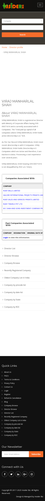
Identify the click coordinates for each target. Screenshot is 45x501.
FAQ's (6, 376)
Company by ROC (12, 307)
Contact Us (8, 387)
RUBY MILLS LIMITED (11, 191)
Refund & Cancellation (12, 398)
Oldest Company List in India (16, 277)
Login (5, 237)
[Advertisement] (22, 81)
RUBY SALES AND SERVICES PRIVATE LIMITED (21, 199)
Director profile (16, 47)
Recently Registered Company (17, 270)
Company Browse (12, 263)
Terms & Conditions (12, 379)
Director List (9, 248)
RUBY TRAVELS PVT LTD (12, 204)
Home (4, 47)
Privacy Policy (9, 383)
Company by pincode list (15, 285)
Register (7, 394)
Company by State (12, 299)
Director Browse (11, 255)
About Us (7, 372)
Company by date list (13, 292)
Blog (6, 402)
